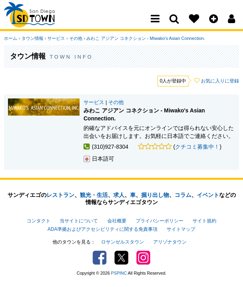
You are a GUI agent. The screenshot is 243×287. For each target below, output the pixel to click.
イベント (208, 195)
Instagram (143, 257)
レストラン (60, 195)
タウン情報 (32, 38)
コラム (183, 195)
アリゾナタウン (170, 241)
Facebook (100, 257)
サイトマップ (181, 229)
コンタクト (39, 221)
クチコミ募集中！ (197, 147)
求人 (118, 195)
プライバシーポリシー (159, 221)
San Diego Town (39, 22)
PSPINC (119, 272)
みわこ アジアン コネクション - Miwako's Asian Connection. (145, 38)
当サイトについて (79, 221)
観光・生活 (94, 195)
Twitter (121, 257)
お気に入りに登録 (220, 81)
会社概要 (116, 221)
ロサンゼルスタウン (122, 241)
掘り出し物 (155, 195)
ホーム (10, 38)
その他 (75, 38)
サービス (55, 38)
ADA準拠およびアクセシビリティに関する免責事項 (102, 229)
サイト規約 (204, 221)
